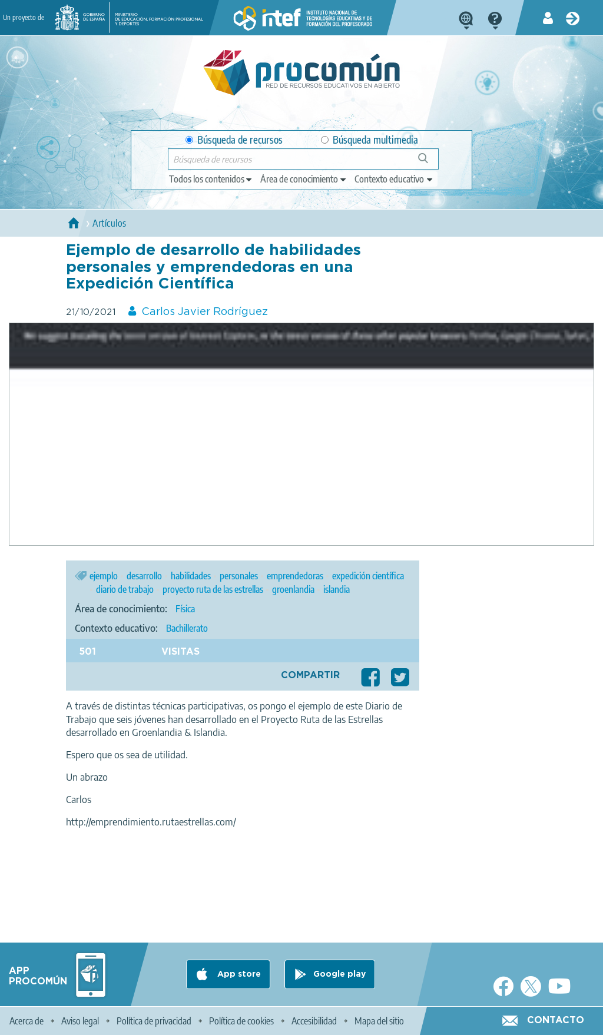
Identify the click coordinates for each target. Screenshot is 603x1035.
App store (238, 974)
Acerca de (26, 1021)
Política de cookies (241, 1021)
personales (239, 576)
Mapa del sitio (379, 1021)
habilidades (191, 576)
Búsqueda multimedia (369, 140)
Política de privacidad (154, 1021)
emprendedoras (295, 576)
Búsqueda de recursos (234, 140)
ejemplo (104, 576)
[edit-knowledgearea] (304, 179)
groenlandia (293, 589)
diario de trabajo (125, 589)
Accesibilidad (314, 1021)
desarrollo (144, 576)
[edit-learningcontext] (394, 179)
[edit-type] (211, 179)
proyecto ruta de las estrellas (213, 589)
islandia (336, 589)
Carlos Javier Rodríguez (204, 312)
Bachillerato (187, 628)
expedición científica (368, 576)
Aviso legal (80, 1021)
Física (185, 609)
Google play (339, 974)
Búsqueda (430, 162)
